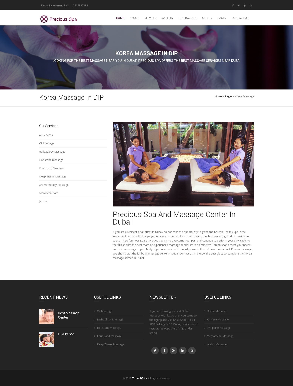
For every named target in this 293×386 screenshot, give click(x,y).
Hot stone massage (51, 160)
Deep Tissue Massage (52, 176)
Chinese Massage (216, 319)
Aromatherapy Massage (54, 185)
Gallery (167, 18)
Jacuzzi (43, 201)
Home (120, 18)
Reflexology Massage (52, 151)
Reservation (188, 18)
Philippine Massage (217, 327)
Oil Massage (46, 143)
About (134, 18)
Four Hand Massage (51, 168)
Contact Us (240, 18)
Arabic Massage (215, 344)
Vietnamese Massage (218, 336)
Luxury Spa (66, 334)
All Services (46, 135)
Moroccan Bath (48, 193)
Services (150, 18)
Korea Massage (215, 311)
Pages (222, 18)
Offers (207, 18)
